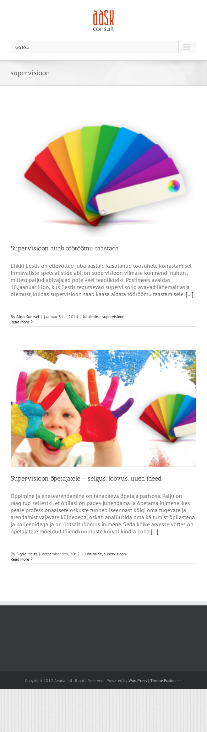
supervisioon (113, 316)
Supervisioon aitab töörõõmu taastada (65, 248)
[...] (154, 531)
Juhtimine (91, 316)
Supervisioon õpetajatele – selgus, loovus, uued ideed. (87, 478)
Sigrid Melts (26, 553)
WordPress (138, 680)
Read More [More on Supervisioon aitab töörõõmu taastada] (20, 322)
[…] (190, 294)
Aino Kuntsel (27, 316)
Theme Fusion (163, 680)
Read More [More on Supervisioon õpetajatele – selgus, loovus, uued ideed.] (20, 559)
